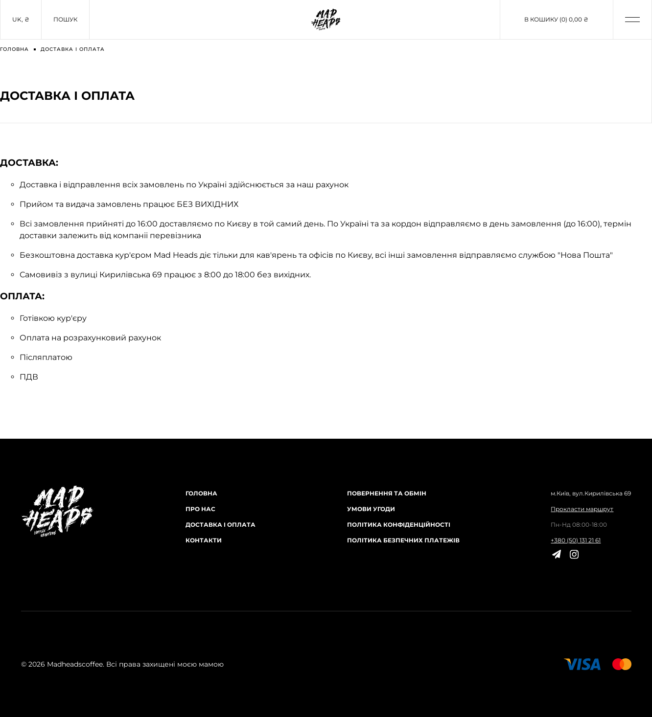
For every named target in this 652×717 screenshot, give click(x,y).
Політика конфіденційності (398, 524)
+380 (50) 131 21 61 (576, 540)
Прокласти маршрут (582, 509)
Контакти (204, 540)
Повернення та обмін (386, 493)
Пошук (65, 19)
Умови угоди (371, 509)
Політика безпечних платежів (403, 540)
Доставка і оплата (221, 524)
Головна (201, 493)
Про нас (200, 509)
